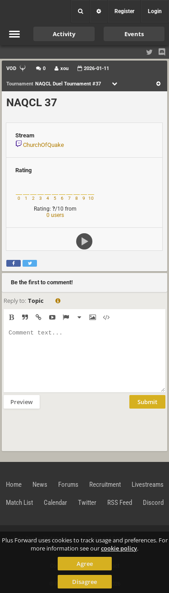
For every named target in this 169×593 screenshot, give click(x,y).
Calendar (55, 503)
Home (14, 484)
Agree (85, 564)
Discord (153, 503)
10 (91, 198)
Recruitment (105, 484)
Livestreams (148, 484)
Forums (68, 484)
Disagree (84, 582)
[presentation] (72, 429)
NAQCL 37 (31, 102)
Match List (19, 503)
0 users (55, 215)
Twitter (87, 503)
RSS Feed (119, 503)
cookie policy (119, 548)
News (39, 484)
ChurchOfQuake (43, 144)
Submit (147, 402)
